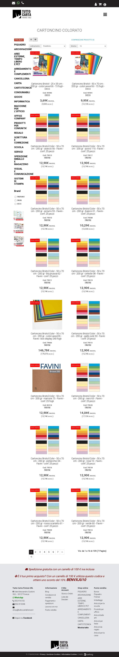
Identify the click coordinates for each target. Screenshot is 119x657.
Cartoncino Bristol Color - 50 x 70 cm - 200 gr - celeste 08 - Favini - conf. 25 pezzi (87, 274)
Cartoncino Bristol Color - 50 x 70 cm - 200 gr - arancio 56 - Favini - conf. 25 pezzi (47, 149)
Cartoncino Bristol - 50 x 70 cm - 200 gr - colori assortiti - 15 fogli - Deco (88, 86)
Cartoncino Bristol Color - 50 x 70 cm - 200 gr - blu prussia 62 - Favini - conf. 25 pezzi (47, 274)
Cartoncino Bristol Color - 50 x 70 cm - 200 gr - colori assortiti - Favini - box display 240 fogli (47, 336)
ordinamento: (35, 46)
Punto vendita (50, 610)
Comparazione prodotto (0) (82, 40)
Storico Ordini (67, 594)
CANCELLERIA (83, 618)
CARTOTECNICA (84, 624)
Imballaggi (98, 600)
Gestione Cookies (53, 654)
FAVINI (18, 200)
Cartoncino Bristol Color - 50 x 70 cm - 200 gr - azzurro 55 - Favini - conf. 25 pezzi (47, 211)
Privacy (42, 654)
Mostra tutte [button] (83, 628)
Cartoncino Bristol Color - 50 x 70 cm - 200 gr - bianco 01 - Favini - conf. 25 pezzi (87, 211)
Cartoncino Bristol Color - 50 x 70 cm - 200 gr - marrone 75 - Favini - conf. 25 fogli (47, 399)
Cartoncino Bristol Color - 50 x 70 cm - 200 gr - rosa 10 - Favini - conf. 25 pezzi (87, 461)
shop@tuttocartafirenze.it (23, 610)
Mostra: (74, 46)
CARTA (80, 621)
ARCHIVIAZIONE (84, 595)
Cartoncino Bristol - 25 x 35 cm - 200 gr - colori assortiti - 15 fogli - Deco (47, 86)
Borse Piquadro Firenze (98, 594)
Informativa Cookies (69, 654)
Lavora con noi (51, 607)
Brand (17, 191)
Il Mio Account (65, 589)
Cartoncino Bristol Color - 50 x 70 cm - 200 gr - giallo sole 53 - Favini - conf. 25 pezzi (88, 336)
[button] (104, 4)
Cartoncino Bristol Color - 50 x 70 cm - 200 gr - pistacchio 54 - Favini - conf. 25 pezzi (47, 461)
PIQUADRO (82, 592)
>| (31, 556)
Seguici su (23, 618)
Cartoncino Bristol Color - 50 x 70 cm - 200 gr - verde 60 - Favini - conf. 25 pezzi (87, 524)
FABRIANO (19, 197)
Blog (47, 592)
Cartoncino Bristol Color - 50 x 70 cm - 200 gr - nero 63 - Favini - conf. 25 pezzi (87, 399)
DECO (18, 204)
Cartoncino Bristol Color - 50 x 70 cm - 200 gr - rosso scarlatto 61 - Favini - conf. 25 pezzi (47, 524)
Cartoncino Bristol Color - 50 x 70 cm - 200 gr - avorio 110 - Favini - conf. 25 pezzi (87, 149)
